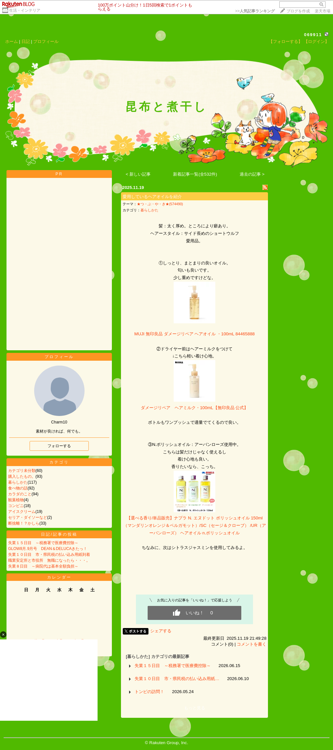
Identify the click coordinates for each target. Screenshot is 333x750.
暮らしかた (18, 482)
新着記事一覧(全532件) (195, 174)
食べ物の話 (18, 488)
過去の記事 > (252, 174)
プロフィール (46, 41)
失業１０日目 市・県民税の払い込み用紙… (177, 678)
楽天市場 (322, 11)
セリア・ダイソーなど (27, 517)
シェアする (160, 630)
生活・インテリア (24, 10)
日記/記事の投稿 (59, 534)
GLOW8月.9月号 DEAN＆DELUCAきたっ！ (47, 548)
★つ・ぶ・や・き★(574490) (160, 204)
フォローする (59, 446)
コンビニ (16, 505)
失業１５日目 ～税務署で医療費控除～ (43, 543)
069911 (313, 34)
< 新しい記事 (138, 174)
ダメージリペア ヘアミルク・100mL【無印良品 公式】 (194, 407)
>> (255, 11)
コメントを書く (251, 644)
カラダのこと (20, 494)
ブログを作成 (298, 11)
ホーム (11, 41)
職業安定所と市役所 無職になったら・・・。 (49, 560)
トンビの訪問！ (149, 691)
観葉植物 (16, 500)
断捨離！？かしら (23, 523)
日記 (25, 41)
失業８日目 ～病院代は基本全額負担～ (43, 566)
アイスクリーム (21, 511)
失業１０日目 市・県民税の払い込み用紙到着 (49, 554)
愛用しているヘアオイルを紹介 (152, 196)
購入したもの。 (21, 476)
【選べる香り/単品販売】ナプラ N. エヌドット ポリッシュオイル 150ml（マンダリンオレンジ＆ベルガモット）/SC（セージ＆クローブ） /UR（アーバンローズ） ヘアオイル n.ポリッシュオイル (194, 525)
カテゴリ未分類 (21, 470)
